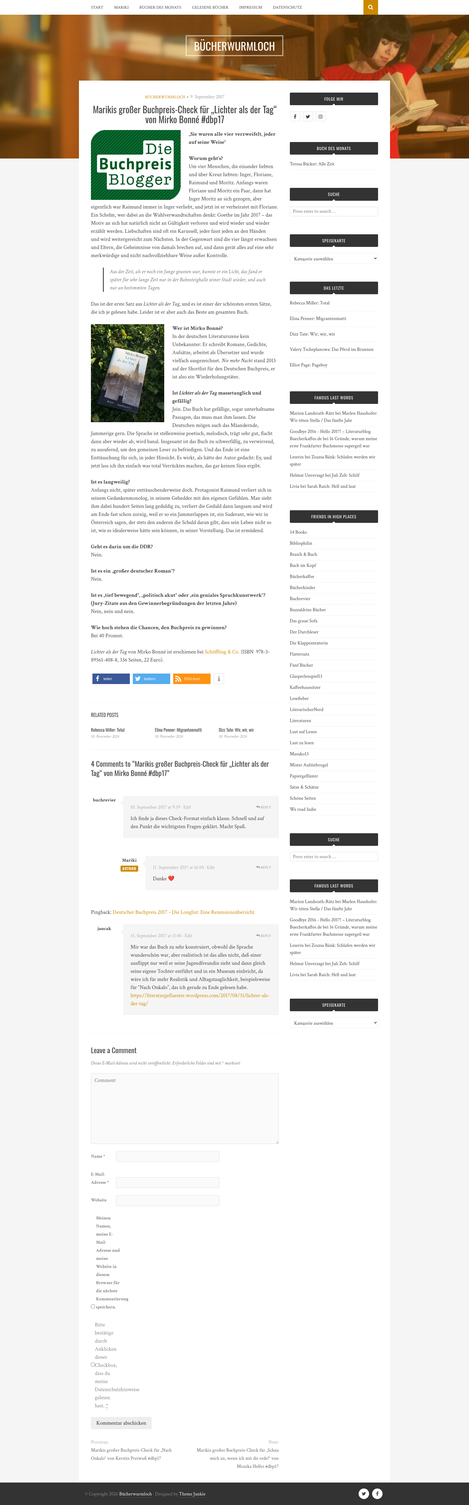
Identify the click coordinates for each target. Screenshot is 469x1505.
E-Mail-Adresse (100, 1178)
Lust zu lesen (302, 743)
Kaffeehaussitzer (305, 687)
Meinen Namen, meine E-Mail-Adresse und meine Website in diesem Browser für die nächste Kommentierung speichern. (108, 1262)
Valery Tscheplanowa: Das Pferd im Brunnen (332, 349)
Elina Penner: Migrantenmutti (178, 729)
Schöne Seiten (303, 798)
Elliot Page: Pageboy (309, 365)
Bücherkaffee (302, 576)
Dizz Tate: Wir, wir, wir (236, 729)
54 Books (298, 532)
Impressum (250, 7)
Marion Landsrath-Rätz (312, 413)
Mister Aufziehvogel (309, 765)
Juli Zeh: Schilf (345, 475)
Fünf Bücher (301, 665)
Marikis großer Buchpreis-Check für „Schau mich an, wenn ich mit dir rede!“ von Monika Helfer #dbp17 (238, 1458)
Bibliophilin (301, 543)
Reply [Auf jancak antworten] (263, 936)
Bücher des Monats (160, 7)
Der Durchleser (304, 632)
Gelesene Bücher (210, 7)
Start (97, 7)
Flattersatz (299, 654)
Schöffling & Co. (222, 651)
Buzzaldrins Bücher (308, 610)
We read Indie (303, 809)
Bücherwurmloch (165, 97)
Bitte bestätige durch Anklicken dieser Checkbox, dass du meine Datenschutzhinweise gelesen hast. (107, 1365)
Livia (294, 486)
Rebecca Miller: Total (107, 729)
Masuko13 (299, 754)
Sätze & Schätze (304, 787)
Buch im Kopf (303, 565)
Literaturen (300, 721)
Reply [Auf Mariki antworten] (263, 867)
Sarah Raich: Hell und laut (331, 486)
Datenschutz (287, 7)
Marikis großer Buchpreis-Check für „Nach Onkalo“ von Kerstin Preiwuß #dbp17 (131, 1454)
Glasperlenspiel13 (306, 676)
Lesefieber (299, 698)
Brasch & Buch (303, 554)
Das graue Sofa (303, 621)
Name (98, 1156)
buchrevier (104, 800)
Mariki (121, 7)
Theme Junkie (192, 1494)
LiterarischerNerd (306, 710)
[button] (111, 679)
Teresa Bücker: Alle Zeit (312, 164)
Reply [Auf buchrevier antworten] (263, 807)
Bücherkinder (303, 588)
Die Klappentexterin (309, 643)
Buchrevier (300, 599)
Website (98, 1200)
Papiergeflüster (304, 776)
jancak (104, 929)
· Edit (186, 807)
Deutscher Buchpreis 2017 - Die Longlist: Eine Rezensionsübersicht (184, 912)
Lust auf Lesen (303, 732)
